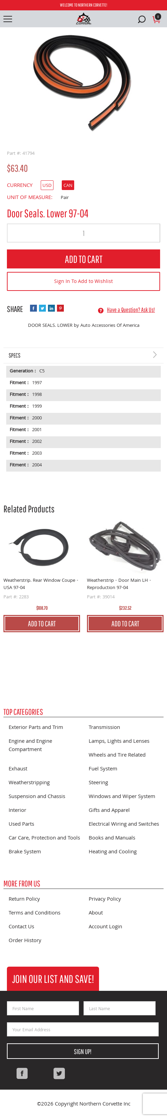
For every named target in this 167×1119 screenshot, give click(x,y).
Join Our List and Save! (53, 978)
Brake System (25, 852)
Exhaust (18, 769)
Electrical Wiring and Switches (124, 824)
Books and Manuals (112, 838)
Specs (14, 355)
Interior (17, 810)
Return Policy (24, 899)
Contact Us (21, 927)
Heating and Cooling (113, 852)
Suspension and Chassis (37, 797)
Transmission (104, 727)
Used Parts (21, 824)
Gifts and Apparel (109, 810)
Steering (98, 783)
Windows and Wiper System (122, 797)
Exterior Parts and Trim (36, 727)
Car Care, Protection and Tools (44, 838)
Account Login (105, 927)
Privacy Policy (105, 899)
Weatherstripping (29, 783)
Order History (25, 941)
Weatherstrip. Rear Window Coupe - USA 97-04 (40, 584)
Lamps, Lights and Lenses (119, 741)
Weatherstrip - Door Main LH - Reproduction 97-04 (119, 584)
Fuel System (103, 769)
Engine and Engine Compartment (30, 746)
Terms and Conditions (34, 913)
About (96, 913)
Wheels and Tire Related (117, 755)
